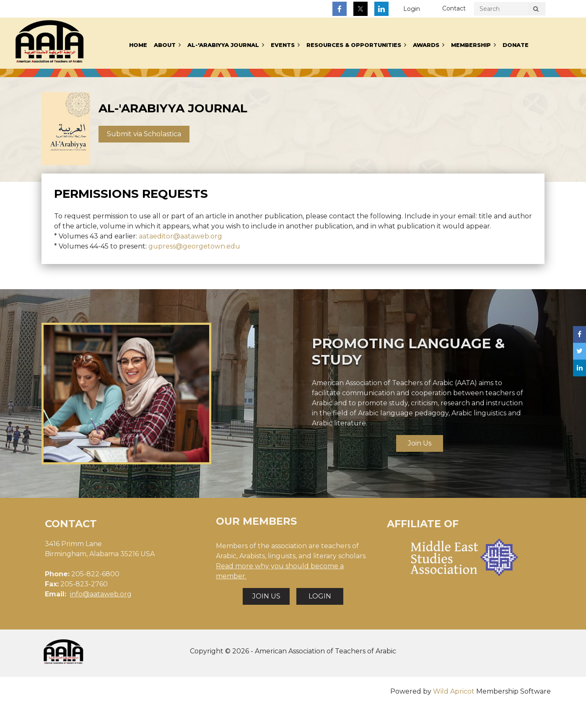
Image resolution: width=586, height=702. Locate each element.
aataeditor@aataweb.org (180, 236)
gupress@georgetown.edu (194, 246)
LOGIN (320, 596)
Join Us (419, 443)
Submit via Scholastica (144, 134)
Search (535, 10)
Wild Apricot (454, 691)
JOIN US (266, 596)
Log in (412, 9)
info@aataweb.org (101, 594)
